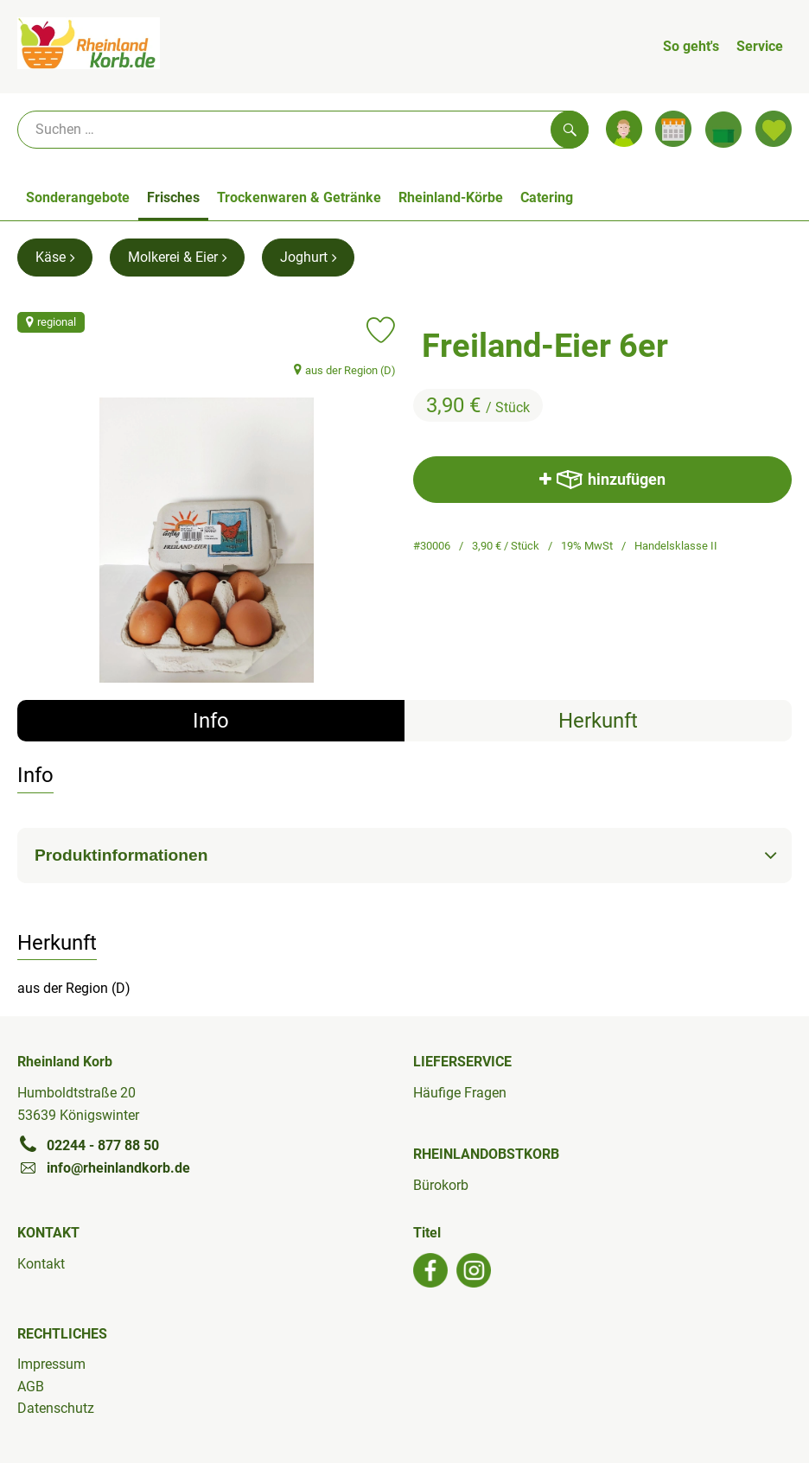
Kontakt (41, 1264)
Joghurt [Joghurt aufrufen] (308, 257)
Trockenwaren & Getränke (299, 197)
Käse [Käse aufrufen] (54, 257)
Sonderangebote (78, 197)
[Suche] (303, 130)
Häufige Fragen (459, 1093)
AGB (30, 1386)
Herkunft (598, 721)
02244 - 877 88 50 (88, 1145)
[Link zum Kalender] (673, 129)
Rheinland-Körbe (450, 197)
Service (759, 46)
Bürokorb (440, 1185)
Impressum (51, 1364)
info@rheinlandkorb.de (103, 1167)
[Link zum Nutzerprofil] (624, 129)
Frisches (173, 197)
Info (211, 721)
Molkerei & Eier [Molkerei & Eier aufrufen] (177, 257)
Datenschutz (55, 1408)
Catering (546, 197)
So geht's (691, 46)
